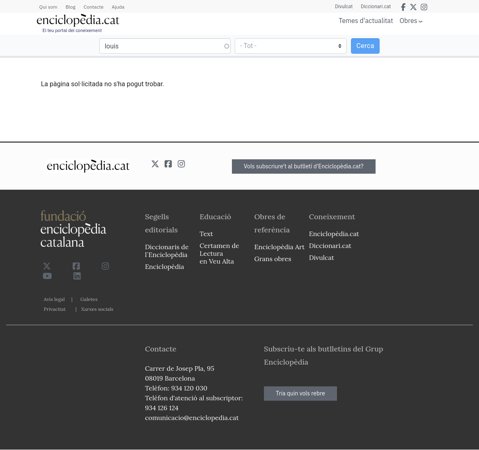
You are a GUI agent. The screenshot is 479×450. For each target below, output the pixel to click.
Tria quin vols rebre (300, 393)
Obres (408, 20)
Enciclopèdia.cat (334, 234)
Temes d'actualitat (366, 20)
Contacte (93, 7)
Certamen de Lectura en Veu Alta (219, 253)
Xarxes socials (97, 309)
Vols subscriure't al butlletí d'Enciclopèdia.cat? (304, 166)
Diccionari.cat (376, 6)
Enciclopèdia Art (279, 247)
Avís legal (54, 299)
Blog (71, 7)
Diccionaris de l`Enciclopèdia (166, 251)
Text (206, 234)
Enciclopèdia (164, 266)
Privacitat (55, 309)
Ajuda (118, 7)
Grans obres (272, 259)
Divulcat (344, 6)
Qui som (48, 7)
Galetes (89, 299)
